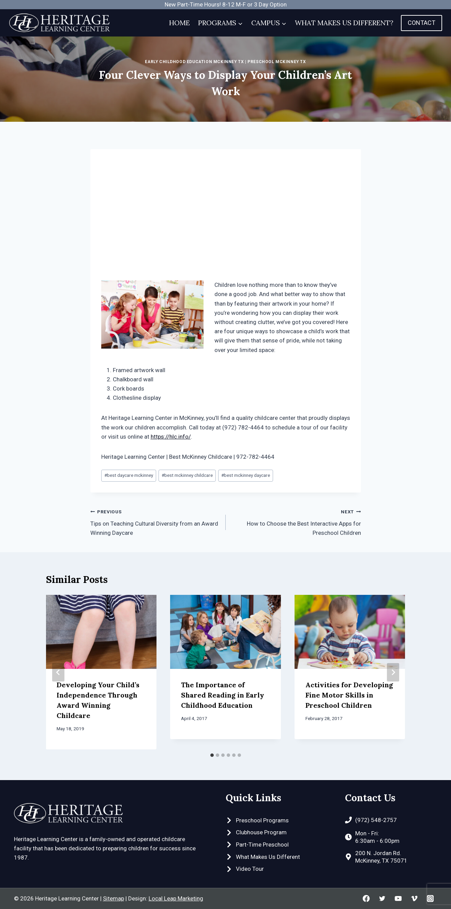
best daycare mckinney (128, 475)
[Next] (393, 672)
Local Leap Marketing (176, 898)
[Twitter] (382, 899)
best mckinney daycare (245, 475)
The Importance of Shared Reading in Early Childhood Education (222, 694)
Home (179, 22)
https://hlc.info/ (171, 436)
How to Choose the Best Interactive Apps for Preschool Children (296, 521)
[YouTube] (398, 899)
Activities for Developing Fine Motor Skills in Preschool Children (349, 694)
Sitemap (113, 898)
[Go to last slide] (58, 672)
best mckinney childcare (187, 475)
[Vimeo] (414, 899)
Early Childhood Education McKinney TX (194, 61)
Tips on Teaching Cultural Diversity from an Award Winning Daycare (155, 521)
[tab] (212, 755)
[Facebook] (366, 899)
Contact (421, 22)
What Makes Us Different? (344, 22)
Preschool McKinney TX (276, 61)
